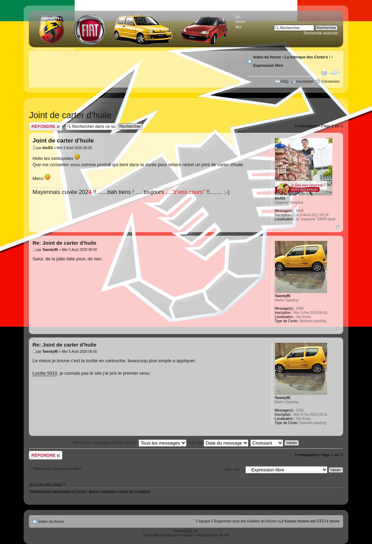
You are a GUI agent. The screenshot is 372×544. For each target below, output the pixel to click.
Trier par (218, 442)
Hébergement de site (213, 535)
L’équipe (203, 521)
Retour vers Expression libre (57, 468)
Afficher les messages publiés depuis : (129, 442)
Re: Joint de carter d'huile (64, 243)
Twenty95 (50, 250)
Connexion (330, 81)
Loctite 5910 (44, 373)
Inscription (305, 81)
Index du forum (267, 57)
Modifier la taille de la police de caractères (335, 73)
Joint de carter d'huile (70, 115)
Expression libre (268, 65)
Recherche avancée (321, 33)
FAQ (284, 81)
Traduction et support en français (168, 535)
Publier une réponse (45, 126)
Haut (338, 227)
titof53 (47, 148)
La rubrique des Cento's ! (307, 57)
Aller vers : (233, 469)
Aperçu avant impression (324, 73)
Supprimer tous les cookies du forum (245, 521)
